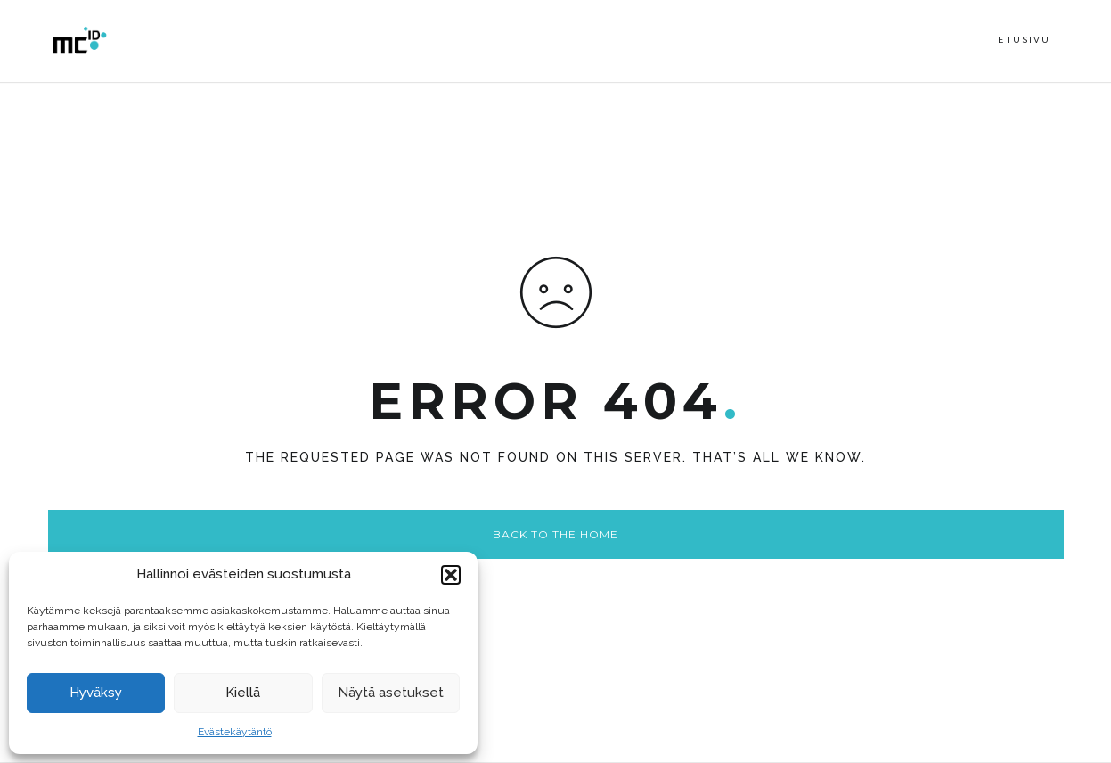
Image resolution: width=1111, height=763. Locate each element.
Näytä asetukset (391, 693)
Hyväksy (95, 693)
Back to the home (555, 534)
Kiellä (242, 693)
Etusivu (1024, 40)
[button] (451, 575)
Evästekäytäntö (235, 732)
